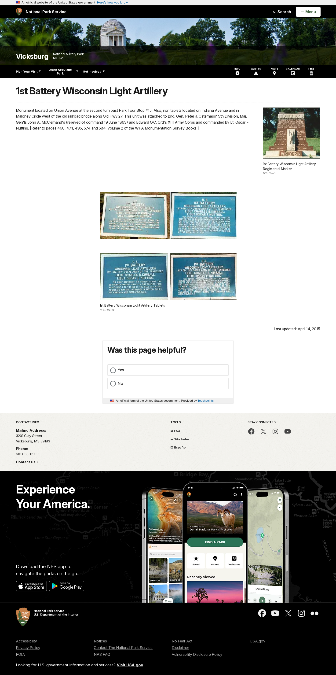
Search (282, 11)
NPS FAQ (102, 654)
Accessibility (26, 641)
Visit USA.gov (130, 665)
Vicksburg (32, 56)
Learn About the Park (63, 71)
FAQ (175, 431)
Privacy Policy (28, 647)
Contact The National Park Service (123, 647)
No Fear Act (182, 641)
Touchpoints (206, 400)
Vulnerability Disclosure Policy (197, 654)
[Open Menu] (308, 12)
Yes (121, 369)
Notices (100, 641)
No (120, 383)
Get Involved (94, 71)
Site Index (180, 439)
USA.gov (257, 641)
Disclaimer (180, 647)
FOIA (20, 654)
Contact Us (26, 462)
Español (178, 447)
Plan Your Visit (28, 71)
